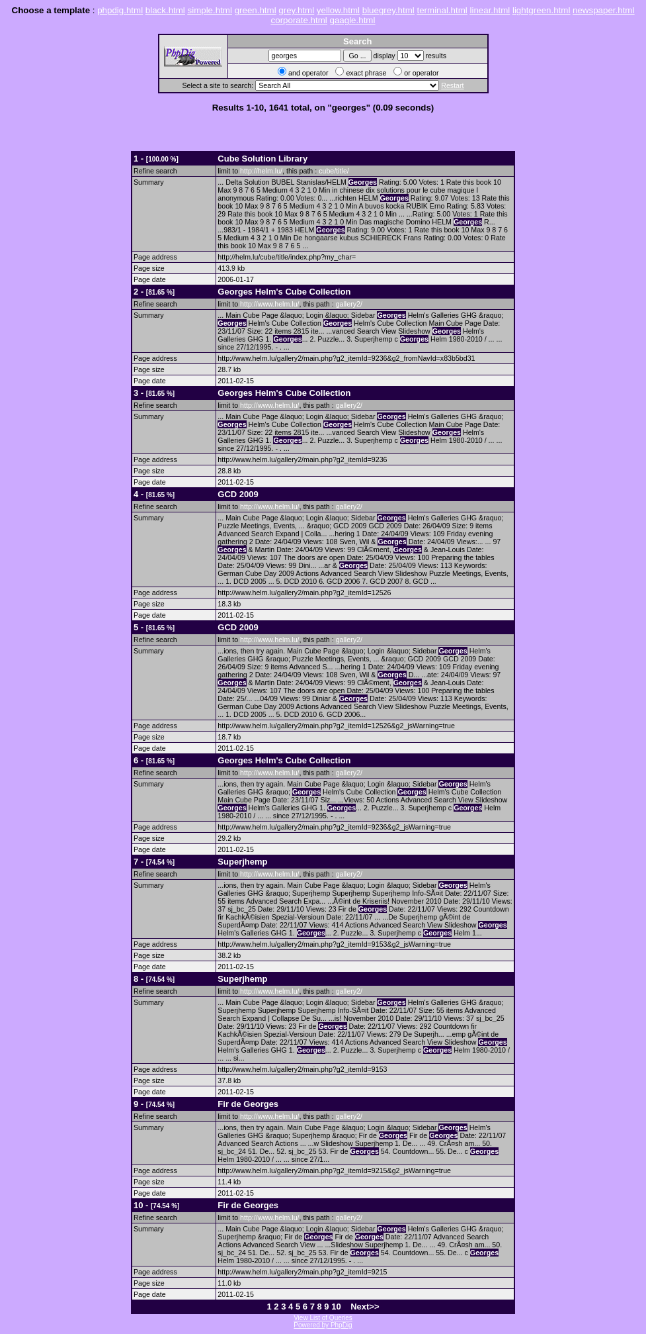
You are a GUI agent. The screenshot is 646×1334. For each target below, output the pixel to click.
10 (336, 1306)
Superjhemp (242, 862)
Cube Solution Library (262, 159)
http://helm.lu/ (261, 171)
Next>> (364, 1306)
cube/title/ (334, 171)
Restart (452, 85)
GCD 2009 (238, 494)
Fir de (248, 1104)
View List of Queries (323, 1317)
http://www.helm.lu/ (269, 304)
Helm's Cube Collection (284, 292)
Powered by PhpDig (323, 1325)
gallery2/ (349, 304)
